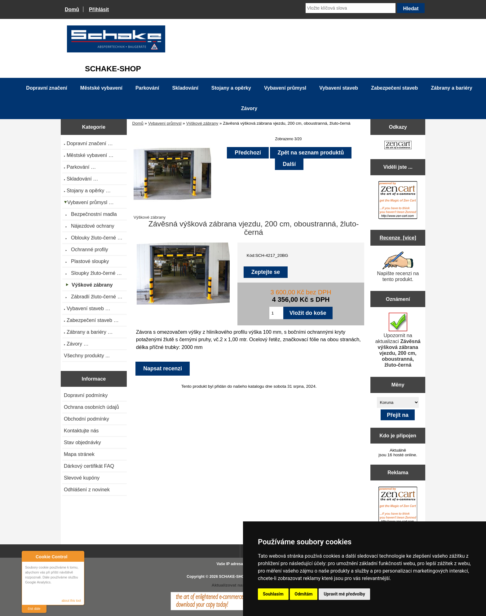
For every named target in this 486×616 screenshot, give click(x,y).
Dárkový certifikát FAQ (89, 466)
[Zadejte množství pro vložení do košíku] (276, 313)
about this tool (71, 600)
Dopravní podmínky (86, 395)
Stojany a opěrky (231, 88)
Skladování (185, 88)
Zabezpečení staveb (394, 88)
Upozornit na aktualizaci (398, 340)
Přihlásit (99, 9)
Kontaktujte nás (81, 430)
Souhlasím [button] (273, 593)
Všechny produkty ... (87, 355)
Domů (72, 9)
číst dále (34, 608)
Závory (249, 108)
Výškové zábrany (202, 123)
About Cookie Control (28, 556)
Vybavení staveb (338, 88)
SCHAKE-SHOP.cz (235, 576)
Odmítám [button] (304, 593)
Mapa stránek (79, 454)
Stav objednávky (82, 442)
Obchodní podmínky (86, 419)
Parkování (147, 88)
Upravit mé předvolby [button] (344, 593)
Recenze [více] (398, 237)
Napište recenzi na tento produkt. (398, 267)
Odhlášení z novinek (87, 489)
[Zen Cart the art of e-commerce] (398, 145)
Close (79, 557)
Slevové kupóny (81, 477)
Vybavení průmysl (165, 123)
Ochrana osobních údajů (91, 407)
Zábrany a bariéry (451, 88)
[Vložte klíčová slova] (350, 8)
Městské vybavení (101, 88)
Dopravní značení (46, 88)
